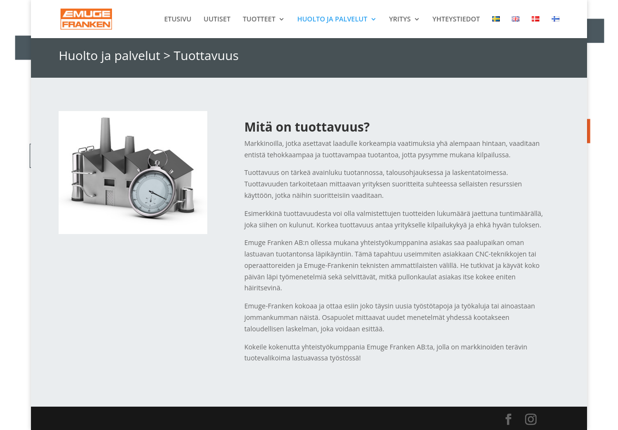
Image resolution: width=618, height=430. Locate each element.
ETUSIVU (177, 19)
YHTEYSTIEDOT (456, 19)
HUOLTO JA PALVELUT (332, 19)
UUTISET (216, 19)
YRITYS (399, 19)
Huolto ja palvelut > (115, 55)
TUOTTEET (259, 19)
